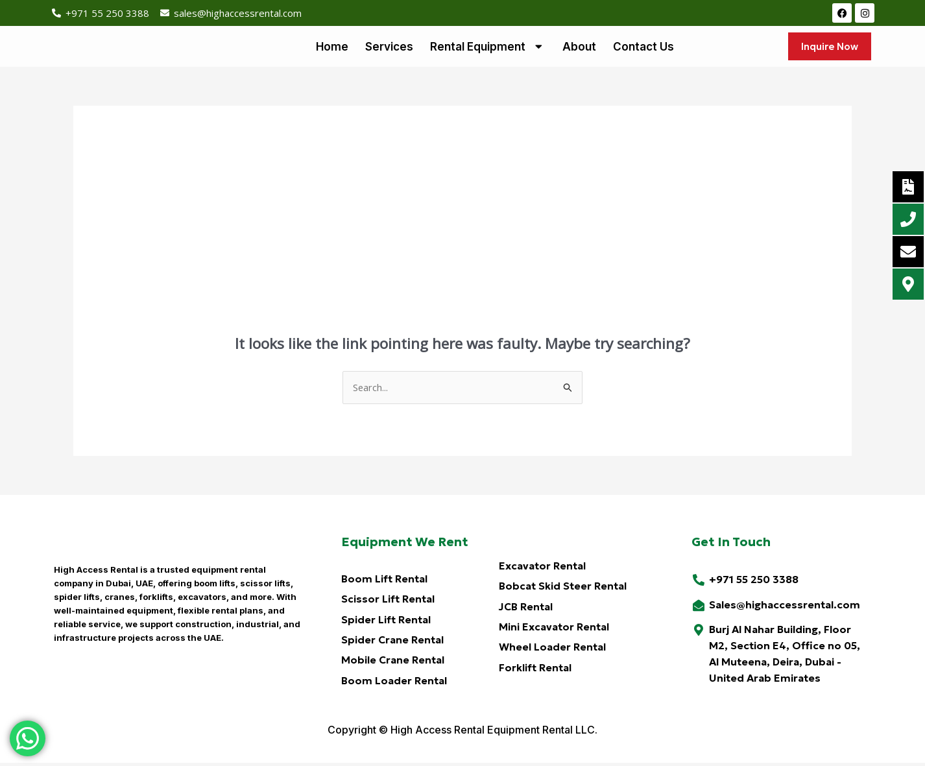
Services (389, 47)
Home (332, 47)
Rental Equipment (488, 47)
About (579, 47)
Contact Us (643, 47)
